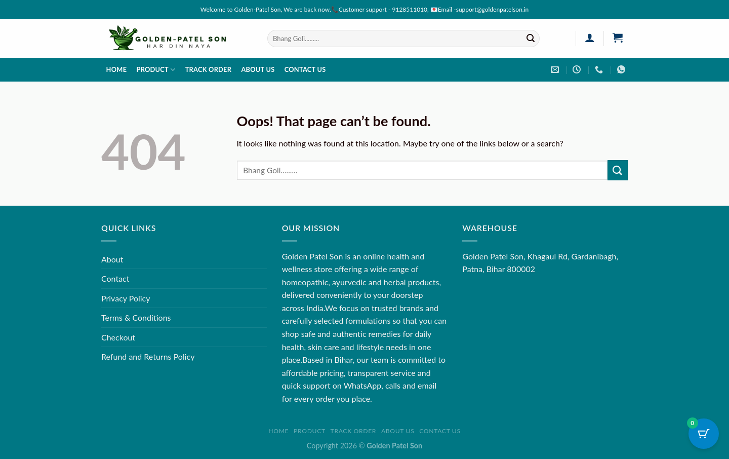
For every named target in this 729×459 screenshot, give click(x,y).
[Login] (589, 37)
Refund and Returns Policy (147, 356)
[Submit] (530, 38)
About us (257, 69)
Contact (115, 278)
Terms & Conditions (136, 317)
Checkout (118, 337)
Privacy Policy (125, 298)
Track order (208, 69)
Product (155, 69)
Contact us (305, 69)
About (112, 259)
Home (116, 69)
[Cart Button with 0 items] (703, 433)
